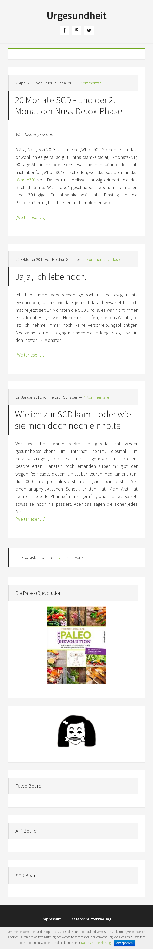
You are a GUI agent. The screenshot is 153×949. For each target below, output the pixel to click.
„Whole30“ (25, 180)
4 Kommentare (96, 397)
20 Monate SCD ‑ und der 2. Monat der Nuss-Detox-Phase (68, 105)
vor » (79, 557)
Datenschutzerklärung (96, 942)
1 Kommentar (89, 82)
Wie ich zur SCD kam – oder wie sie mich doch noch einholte (73, 419)
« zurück (29, 557)
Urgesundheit (77, 15)
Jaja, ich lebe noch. (51, 276)
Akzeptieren (124, 943)
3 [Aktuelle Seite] (60, 557)
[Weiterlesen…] (30, 217)
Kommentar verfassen (105, 259)
